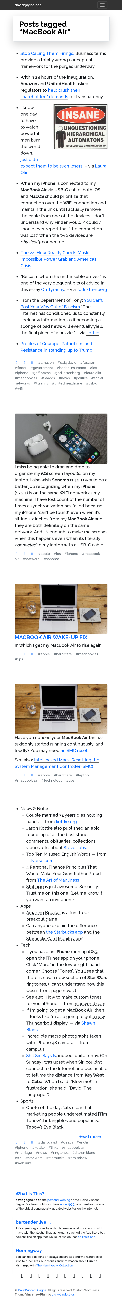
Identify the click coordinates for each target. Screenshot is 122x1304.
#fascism (87, 362)
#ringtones (59, 1153)
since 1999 (67, 1204)
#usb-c (92, 383)
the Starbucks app (64, 932)
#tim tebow (77, 1158)
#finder (21, 368)
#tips (19, 659)
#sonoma (51, 559)
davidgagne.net (28, 5)
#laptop (82, 775)
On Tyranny (52, 289)
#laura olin (92, 373)
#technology (51, 780)
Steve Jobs (75, 847)
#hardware (63, 654)
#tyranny (41, 383)
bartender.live (34, 1222)
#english (84, 1142)
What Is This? (29, 1193)
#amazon (46, 362)
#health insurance (71, 368)
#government (41, 368)
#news (64, 378)
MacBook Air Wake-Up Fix (51, 637)
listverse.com (40, 860)
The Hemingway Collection (54, 1265)
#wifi (19, 388)
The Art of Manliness (58, 880)
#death (67, 1142)
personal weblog (58, 1200)
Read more (93, 1136)
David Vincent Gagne (32, 1290)
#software (31, 559)
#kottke (38, 1147)
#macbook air (26, 378)
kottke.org (66, 821)
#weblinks (23, 1163)
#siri (18, 1158)
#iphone (21, 373)
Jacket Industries (63, 1294)
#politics (80, 378)
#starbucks (55, 1158)
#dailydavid (66, 362)
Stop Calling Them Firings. (47, 53)
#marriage (23, 1153)
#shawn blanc (83, 1153)
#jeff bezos (41, 373)
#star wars (33, 1158)
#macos (48, 378)
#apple (44, 554)
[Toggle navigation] (102, 5)
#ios (93, 368)
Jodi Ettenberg (92, 289)
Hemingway (29, 1250)
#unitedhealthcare (67, 383)
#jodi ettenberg (67, 373)
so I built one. (87, 1237)
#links (53, 1147)
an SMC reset (74, 750)
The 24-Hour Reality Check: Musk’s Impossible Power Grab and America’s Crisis (58, 259)
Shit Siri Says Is (41, 1055)
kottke (92, 332)
